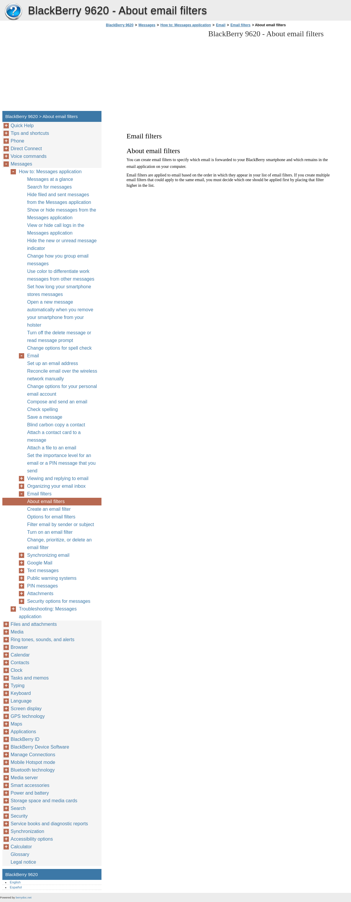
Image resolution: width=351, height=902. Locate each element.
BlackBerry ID (25, 739)
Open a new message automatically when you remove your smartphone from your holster (60, 313)
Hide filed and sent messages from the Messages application (59, 198)
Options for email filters (51, 516)
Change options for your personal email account (62, 390)
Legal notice (23, 862)
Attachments (40, 593)
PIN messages (42, 585)
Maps (16, 723)
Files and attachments (34, 624)
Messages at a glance (50, 179)
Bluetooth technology (33, 769)
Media (17, 631)
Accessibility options (32, 839)
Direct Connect (26, 148)
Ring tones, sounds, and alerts (42, 639)
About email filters (46, 501)
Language (21, 700)
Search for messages (49, 186)
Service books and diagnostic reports (49, 823)
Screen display (26, 708)
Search (18, 808)
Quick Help (22, 125)
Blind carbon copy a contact (56, 424)
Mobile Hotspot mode (33, 762)
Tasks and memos (30, 677)
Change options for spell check (59, 348)
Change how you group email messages (57, 259)
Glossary (20, 854)
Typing (17, 685)
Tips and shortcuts (30, 133)
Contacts (20, 662)
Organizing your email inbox (56, 486)
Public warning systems (51, 578)
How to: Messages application (185, 25)
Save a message (44, 417)
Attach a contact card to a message (54, 436)
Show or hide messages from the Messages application (61, 213)
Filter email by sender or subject (60, 524)
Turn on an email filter (50, 532)
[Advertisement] (154, 71)
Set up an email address (52, 363)
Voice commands (29, 156)
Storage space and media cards (44, 800)
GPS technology (28, 716)
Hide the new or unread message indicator (62, 244)
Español (16, 887)
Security (19, 815)
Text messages (43, 570)
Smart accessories (30, 785)
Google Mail (39, 562)
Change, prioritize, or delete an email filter (59, 543)
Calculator (21, 846)
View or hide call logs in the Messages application (55, 229)
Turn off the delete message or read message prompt (59, 336)
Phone (17, 140)
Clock (16, 670)
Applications (23, 731)
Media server (24, 777)
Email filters (240, 25)
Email (220, 25)
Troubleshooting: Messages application (48, 612)
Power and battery (30, 792)
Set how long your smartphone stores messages (59, 290)
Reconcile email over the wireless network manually (62, 375)
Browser (19, 647)
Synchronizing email (48, 555)
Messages (146, 25)
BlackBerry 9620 (13, 12)
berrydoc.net (23, 897)
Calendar (20, 654)
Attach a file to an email (51, 447)
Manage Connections (33, 754)
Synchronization (27, 831)
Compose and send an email (57, 401)
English (15, 882)
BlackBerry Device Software (40, 746)
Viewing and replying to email (57, 478)
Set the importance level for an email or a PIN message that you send (61, 463)
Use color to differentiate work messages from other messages (60, 275)
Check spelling (42, 409)
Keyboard (21, 693)
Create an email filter (49, 509)
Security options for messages (58, 601)
